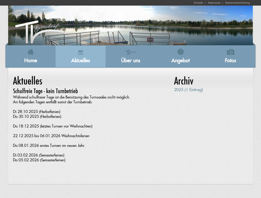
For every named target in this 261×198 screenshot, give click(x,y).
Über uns (130, 60)
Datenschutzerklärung (237, 2)
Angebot (180, 60)
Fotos (230, 60)
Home (30, 60)
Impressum (214, 2)
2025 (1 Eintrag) (188, 89)
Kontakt (198, 2)
